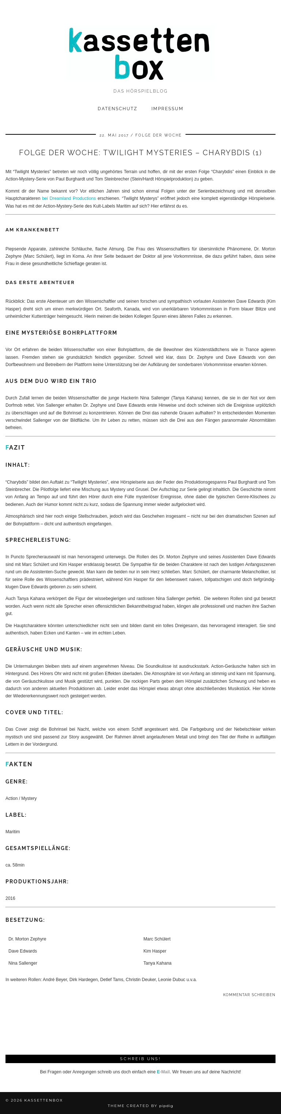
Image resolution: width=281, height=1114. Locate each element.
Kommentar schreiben (249, 995)
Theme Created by (140, 1105)
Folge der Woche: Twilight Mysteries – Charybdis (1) (140, 152)
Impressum (167, 108)
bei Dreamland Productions (69, 198)
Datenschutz (118, 108)
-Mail (163, 1071)
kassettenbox (43, 1100)
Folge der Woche (158, 135)
